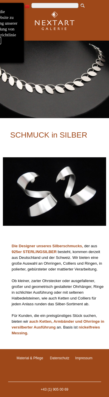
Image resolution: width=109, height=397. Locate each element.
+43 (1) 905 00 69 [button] (54, 389)
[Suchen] (54, 5)
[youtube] (27, 6)
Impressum (83, 358)
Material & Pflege (30, 358)
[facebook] (12, 6)
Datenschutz (59, 358)
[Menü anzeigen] (13, 34)
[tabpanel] (54, 99)
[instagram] (19, 6)
